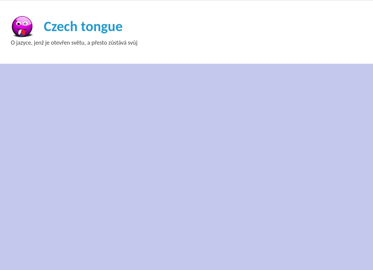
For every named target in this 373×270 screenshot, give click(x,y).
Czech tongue (83, 26)
